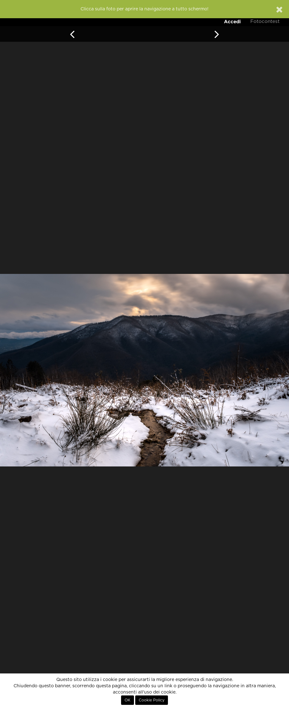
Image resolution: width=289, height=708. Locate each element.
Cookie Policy (151, 700)
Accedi (232, 21)
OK (128, 700)
